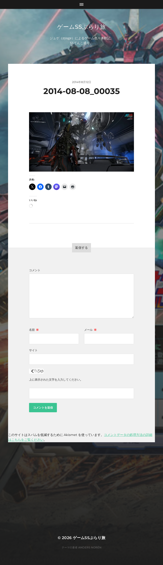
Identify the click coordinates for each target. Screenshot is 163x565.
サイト (33, 350)
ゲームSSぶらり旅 (81, 26)
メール (90, 330)
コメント (34, 270)
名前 (34, 330)
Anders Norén (89, 547)
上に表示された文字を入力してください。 (56, 379)
